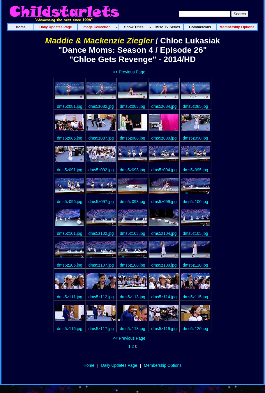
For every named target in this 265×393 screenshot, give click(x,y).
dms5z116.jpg (69, 328)
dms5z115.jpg (195, 297)
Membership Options (162, 365)
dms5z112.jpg (101, 297)
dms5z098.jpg (132, 201)
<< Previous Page (129, 72)
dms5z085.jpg (195, 106)
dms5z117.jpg (101, 328)
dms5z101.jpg (69, 233)
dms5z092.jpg (101, 170)
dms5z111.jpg (69, 297)
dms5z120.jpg (195, 328)
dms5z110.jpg (195, 265)
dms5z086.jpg (69, 138)
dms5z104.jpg (163, 233)
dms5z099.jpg (163, 201)
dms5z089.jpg (163, 138)
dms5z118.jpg (132, 328)
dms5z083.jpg (132, 106)
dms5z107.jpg (101, 265)
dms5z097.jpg (101, 201)
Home (89, 365)
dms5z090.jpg (195, 138)
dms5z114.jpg (163, 297)
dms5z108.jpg (132, 265)
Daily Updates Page (119, 365)
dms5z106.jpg (69, 265)
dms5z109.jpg (163, 265)
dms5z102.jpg (101, 233)
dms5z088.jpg (132, 138)
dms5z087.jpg (101, 138)
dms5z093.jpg (132, 170)
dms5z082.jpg (101, 106)
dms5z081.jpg (69, 106)
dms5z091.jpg (69, 170)
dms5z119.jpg (163, 328)
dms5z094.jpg (163, 170)
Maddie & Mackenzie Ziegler (99, 40)
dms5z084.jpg (163, 106)
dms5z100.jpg (195, 201)
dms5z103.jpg (132, 233)
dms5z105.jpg (195, 233)
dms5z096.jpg (69, 201)
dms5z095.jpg (195, 170)
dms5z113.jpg (132, 297)
